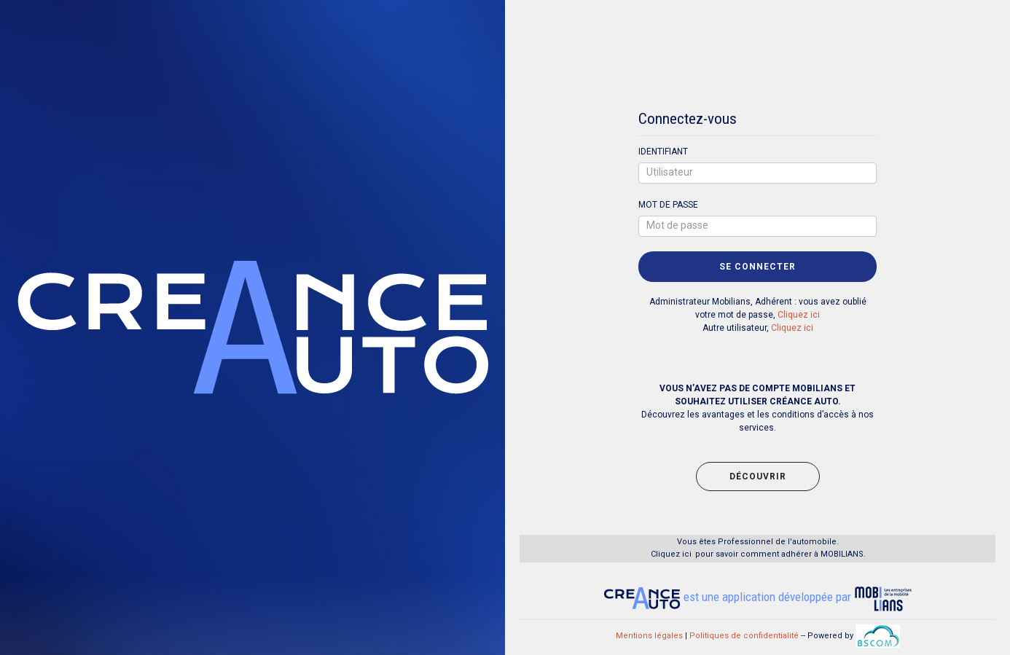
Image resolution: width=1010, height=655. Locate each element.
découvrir (757, 476)
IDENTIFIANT (663, 151)
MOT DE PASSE (668, 205)
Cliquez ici (799, 315)
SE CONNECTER (757, 267)
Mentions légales (649, 635)
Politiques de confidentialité (744, 635)
